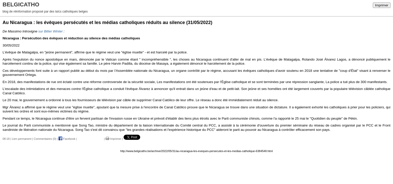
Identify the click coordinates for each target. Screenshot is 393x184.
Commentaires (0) (45, 138)
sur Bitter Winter (50, 31)
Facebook (66, 138)
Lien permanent (21, 138)
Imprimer (381, 5)
